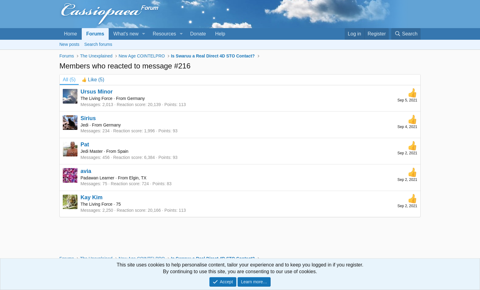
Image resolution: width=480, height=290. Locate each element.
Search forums (98, 44)
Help (220, 33)
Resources (164, 33)
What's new (125, 33)
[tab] (93, 80)
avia (86, 171)
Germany (136, 98)
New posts (69, 44)
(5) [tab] (69, 79)
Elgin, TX (138, 177)
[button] (143, 34)
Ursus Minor (97, 92)
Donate (198, 33)
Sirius (88, 118)
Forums (95, 33)
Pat (85, 144)
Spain (123, 151)
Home (70, 33)
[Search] (406, 34)
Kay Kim (92, 197)
